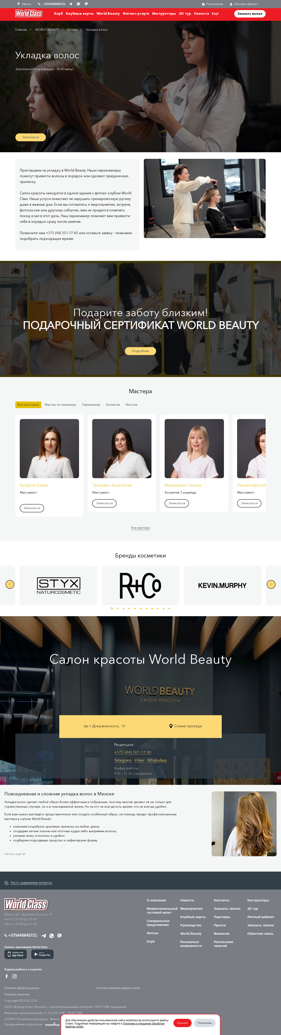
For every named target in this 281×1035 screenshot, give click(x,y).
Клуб (58, 14)
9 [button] (158, 608)
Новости (201, 14)
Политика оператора (17, 994)
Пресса (219, 925)
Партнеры (222, 917)
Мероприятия (191, 908)
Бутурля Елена (34, 485)
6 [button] (140, 608)
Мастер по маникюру (60, 405)
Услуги (72, 30)
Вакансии (221, 933)
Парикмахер (91, 405)
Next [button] (271, 584)
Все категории (28, 405)
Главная (21, 30)
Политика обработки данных (21, 988)
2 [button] (118, 608)
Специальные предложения (158, 923)
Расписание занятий (223, 944)
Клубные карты (80, 14)
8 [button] (152, 608)
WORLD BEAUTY (47, 30)
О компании (156, 900)
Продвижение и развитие (32, 1024)
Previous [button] (9, 584)
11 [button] (169, 608)
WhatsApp (157, 760)
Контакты (221, 900)
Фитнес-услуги (136, 14)
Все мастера (140, 528)
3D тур (185, 14)
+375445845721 (20, 935)
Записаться (30, 137)
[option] (140, 585)
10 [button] (163, 608)
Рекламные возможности (191, 944)
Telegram (122, 760)
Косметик (113, 405)
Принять (182, 1022)
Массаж (131, 405)
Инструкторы (164, 14)
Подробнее (140, 351)
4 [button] (129, 608)
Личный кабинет (244, 4)
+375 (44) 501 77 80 (132, 752)
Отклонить (204, 1022)
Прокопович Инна (254, 485)
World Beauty (108, 14)
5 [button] (135, 608)
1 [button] (112, 608)
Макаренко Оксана (183, 485)
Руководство (190, 925)
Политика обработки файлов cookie (118, 988)
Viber (139, 760)
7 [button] (146, 608)
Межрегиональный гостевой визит (162, 910)
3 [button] (123, 608)
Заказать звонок (250, 13)
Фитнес (153, 933)
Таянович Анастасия (112, 485)
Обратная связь (260, 933)
